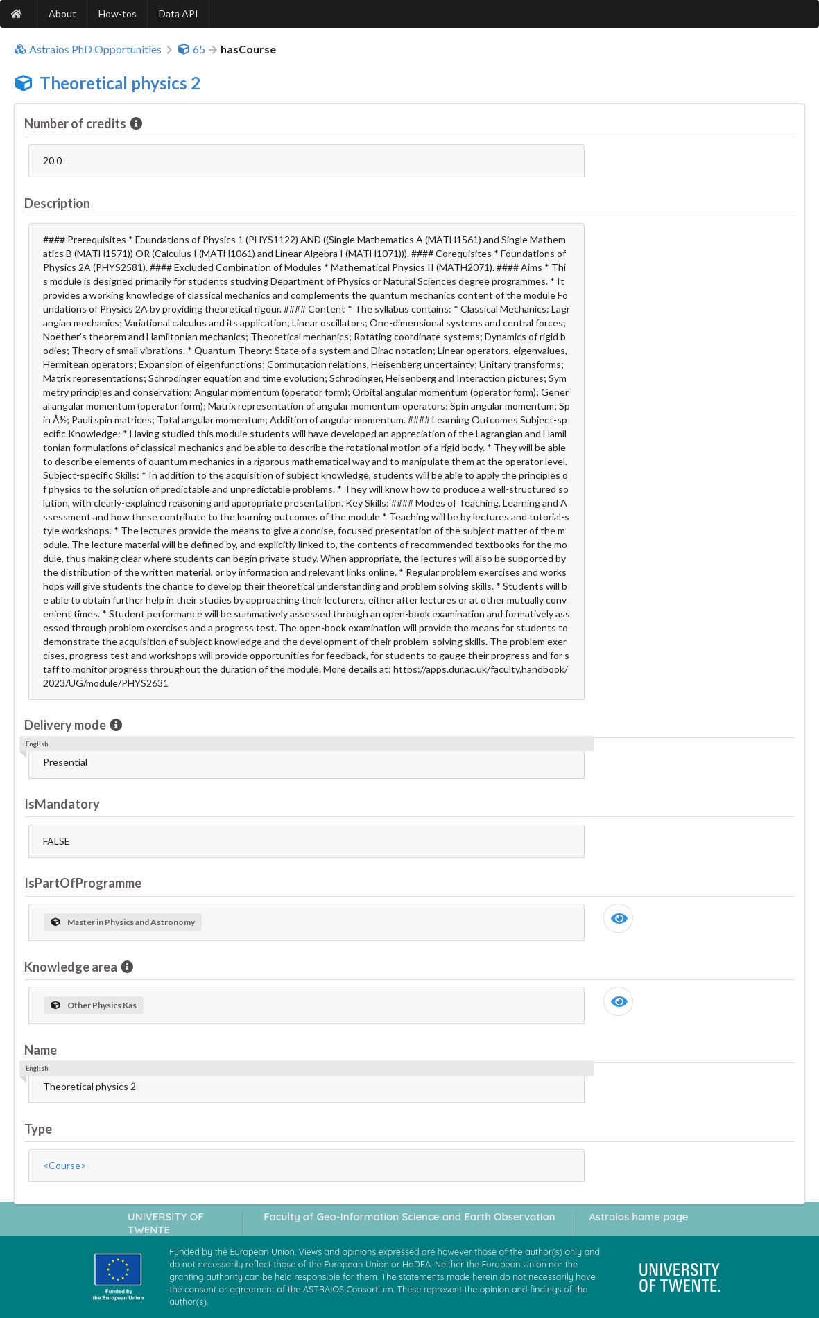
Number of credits (76, 123)
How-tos (117, 13)
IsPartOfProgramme (82, 882)
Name (40, 1049)
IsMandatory (62, 803)
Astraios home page (638, 1216)
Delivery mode (66, 724)
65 (191, 49)
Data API (178, 13)
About (62, 13)
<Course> (65, 1165)
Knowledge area (71, 966)
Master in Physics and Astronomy (123, 922)
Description (57, 203)
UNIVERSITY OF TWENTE (166, 1223)
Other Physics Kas (94, 1005)
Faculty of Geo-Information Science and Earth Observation (409, 1216)
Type (38, 1128)
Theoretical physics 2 (120, 83)
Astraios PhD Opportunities (88, 49)
